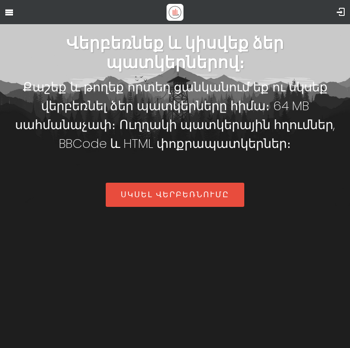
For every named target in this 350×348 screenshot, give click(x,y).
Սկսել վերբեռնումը (175, 194)
